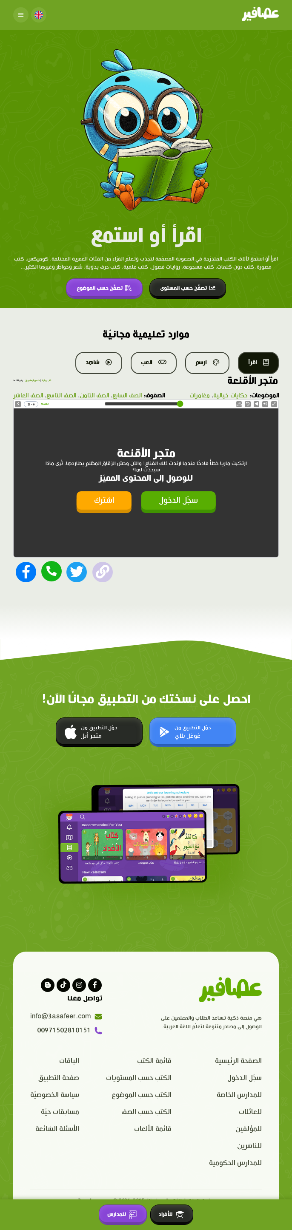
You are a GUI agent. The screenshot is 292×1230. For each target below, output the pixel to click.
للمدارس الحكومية (235, 1162)
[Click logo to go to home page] (260, 15)
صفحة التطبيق (58, 1077)
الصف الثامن (94, 395)
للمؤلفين (248, 1128)
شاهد (99, 362)
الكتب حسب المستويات (139, 1077)
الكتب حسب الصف (146, 1111)
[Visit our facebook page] (95, 984)
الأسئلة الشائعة (57, 1128)
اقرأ (258, 362)
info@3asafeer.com (66, 1016)
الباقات (69, 1060)
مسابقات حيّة (60, 1111)
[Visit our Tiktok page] (63, 984)
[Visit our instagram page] (79, 984)
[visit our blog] (48, 984)
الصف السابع (127, 395)
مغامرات (199, 395)
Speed (239, 404)
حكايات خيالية (230, 395)
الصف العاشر (28, 395)
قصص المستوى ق (32, 380)
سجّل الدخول (178, 499)
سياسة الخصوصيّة (54, 1094)
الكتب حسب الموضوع (142, 1094)
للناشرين (249, 1145)
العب (153, 362)
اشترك (104, 499)
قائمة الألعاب (153, 1128)
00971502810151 (70, 1030)
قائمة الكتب (154, 1060)
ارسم (207, 362)
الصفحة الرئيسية (238, 1060)
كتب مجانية (46, 380)
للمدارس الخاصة (239, 1094)
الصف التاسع (61, 395)
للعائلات (250, 1111)
